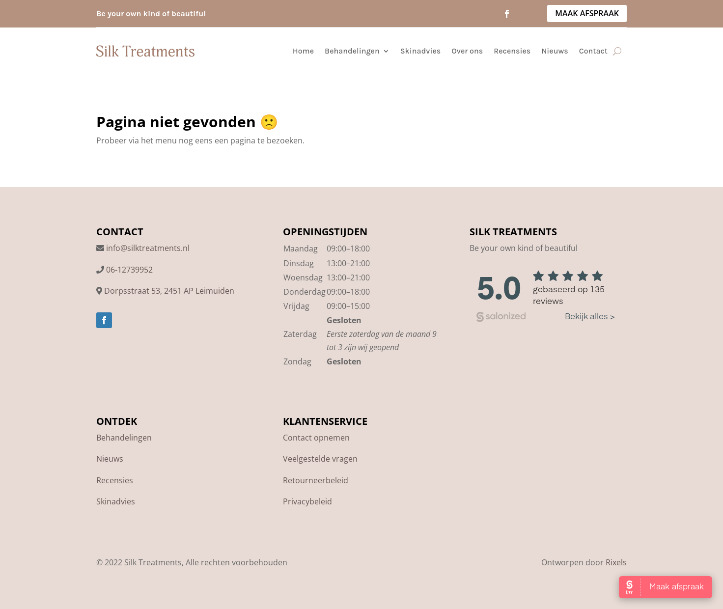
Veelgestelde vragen (320, 458)
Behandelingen (352, 50)
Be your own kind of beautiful (151, 13)
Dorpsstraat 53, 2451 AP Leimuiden (169, 290)
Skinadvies (420, 50)
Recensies (512, 50)
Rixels (616, 562)
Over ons (467, 50)
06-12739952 (129, 269)
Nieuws (554, 50)
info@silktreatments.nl (148, 248)
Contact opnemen (316, 437)
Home (303, 50)
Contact (593, 50)
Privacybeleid (307, 501)
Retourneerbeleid (315, 480)
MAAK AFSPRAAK (587, 13)
